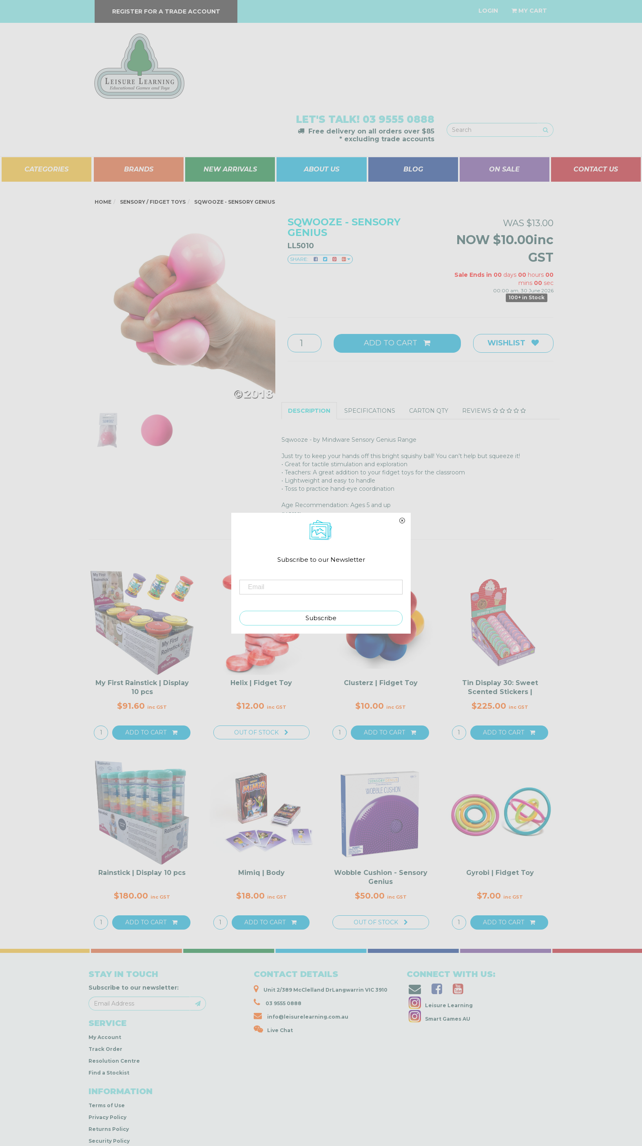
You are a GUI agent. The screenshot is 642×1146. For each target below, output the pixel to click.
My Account (105, 1037)
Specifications (369, 410)
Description (309, 410)
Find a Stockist (109, 1073)
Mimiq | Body (261, 873)
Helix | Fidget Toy (261, 683)
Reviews (494, 410)
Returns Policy (109, 1129)
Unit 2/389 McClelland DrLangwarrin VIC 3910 (320, 989)
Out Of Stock (261, 732)
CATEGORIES (46, 169)
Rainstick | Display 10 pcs (142, 873)
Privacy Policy (107, 1117)
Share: (320, 259)
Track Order (105, 1049)
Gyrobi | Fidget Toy (500, 873)
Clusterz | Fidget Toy (381, 683)
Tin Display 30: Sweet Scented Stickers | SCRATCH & (500, 692)
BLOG (413, 169)
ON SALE (504, 169)
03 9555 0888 (398, 119)
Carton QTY (428, 410)
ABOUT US (321, 169)
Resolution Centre (114, 1061)
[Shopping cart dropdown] (529, 10)
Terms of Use (107, 1105)
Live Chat (273, 1029)
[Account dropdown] (488, 10)
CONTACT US (595, 169)
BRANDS (138, 169)
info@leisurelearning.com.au (301, 1016)
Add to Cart (397, 342)
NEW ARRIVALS (230, 169)
